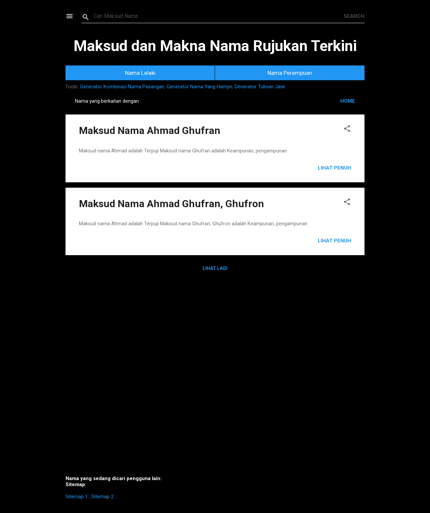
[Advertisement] (215, 378)
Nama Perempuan (289, 72)
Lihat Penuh (334, 168)
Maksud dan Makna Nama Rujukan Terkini (215, 46)
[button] (347, 130)
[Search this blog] (219, 16)
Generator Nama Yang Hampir (199, 87)
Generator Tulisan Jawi (259, 87)
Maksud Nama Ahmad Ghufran (149, 130)
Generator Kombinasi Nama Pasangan (122, 87)
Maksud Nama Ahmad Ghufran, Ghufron (171, 203)
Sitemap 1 (77, 497)
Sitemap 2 (102, 497)
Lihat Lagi (215, 268)
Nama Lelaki (140, 72)
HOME (347, 101)
